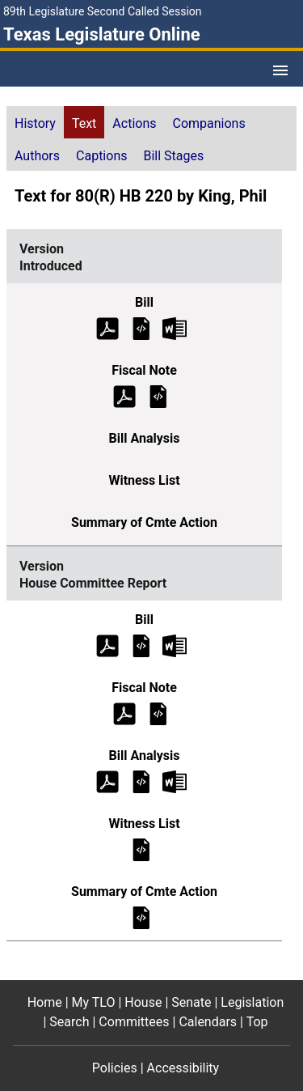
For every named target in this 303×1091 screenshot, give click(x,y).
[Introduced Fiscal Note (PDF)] (124, 395)
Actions (134, 123)
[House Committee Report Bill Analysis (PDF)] (107, 780)
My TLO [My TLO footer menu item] (94, 1002)
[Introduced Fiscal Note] (158, 395)
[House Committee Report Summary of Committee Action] (141, 916)
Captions (101, 155)
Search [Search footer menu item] (69, 1021)
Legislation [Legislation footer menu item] (252, 1002)
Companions (209, 123)
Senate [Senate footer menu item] (191, 1002)
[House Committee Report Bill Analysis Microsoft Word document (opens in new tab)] (174, 780)
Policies (114, 1068)
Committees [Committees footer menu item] (134, 1021)
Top (257, 1021)
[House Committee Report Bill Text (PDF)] (107, 644)
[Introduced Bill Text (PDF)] (107, 327)
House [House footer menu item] (143, 1002)
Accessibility (183, 1068)
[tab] (35, 122)
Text (84, 123)
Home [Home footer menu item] (44, 1002)
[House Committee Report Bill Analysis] (141, 780)
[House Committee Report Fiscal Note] (158, 712)
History (35, 123)
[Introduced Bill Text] (141, 327)
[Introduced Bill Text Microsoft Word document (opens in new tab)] (174, 327)
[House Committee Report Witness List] (141, 848)
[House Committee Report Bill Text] (141, 644)
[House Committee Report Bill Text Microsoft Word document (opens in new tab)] (174, 644)
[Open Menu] (280, 70)
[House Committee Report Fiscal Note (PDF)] (124, 712)
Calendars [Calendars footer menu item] (208, 1021)
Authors (37, 155)
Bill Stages (173, 155)
